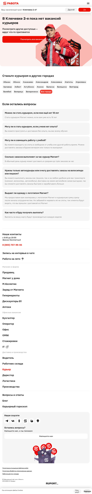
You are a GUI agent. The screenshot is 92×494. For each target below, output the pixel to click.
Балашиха (62, 87)
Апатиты (69, 82)
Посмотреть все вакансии (32, 39)
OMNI (5, 335)
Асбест (18, 87)
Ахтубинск (29, 87)
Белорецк (18, 91)
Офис (5, 329)
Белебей (7, 91)
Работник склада (12, 363)
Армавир (7, 87)
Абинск (16, 82)
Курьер (6, 369)
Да (84, 10)
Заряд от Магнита (13, 289)
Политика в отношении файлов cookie (15, 468)
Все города (46, 91)
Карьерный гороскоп (14, 406)
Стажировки (9, 341)
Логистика (8, 381)
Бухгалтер (8, 318)
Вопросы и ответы (13, 395)
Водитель (8, 357)
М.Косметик (9, 284)
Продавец (8, 272)
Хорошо (87, 491)
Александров (42, 82)
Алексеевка (56, 82)
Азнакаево (28, 82)
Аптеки (6, 307)
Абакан (6, 82)
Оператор (8, 323)
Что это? (77, 491)
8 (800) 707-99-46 (12, 245)
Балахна (50, 87)
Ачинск (40, 87)
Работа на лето (13, 258)
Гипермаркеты (11, 295)
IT (5, 346)
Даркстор (8, 375)
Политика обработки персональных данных (17, 471)
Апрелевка (81, 82)
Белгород (73, 87)
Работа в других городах (10, 474)
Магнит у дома (11, 278)
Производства (11, 386)
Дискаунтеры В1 (12, 301)
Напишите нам (46, 436)
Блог (5, 400)
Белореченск (32, 91)
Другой (71, 10)
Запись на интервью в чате (18, 253)
